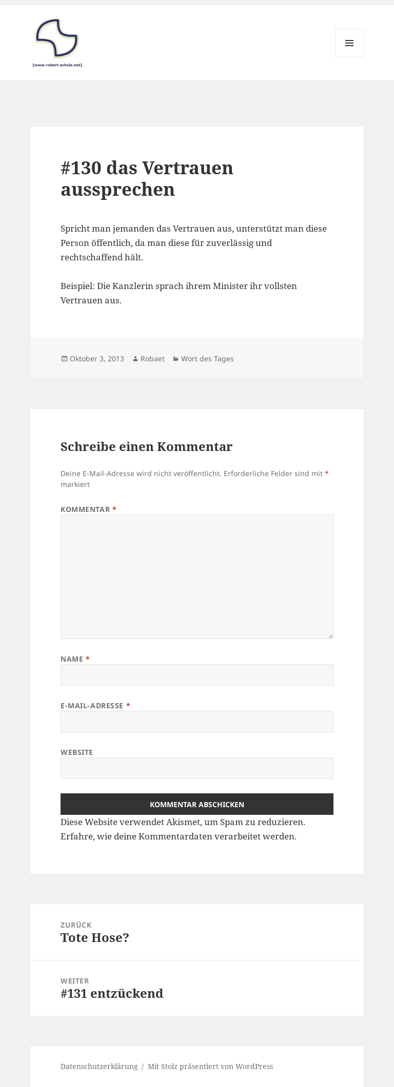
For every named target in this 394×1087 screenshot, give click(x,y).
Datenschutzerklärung (99, 1066)
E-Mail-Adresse (95, 705)
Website (77, 752)
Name (75, 659)
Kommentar (88, 509)
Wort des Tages (207, 358)
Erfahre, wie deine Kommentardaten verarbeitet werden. (179, 836)
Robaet (153, 358)
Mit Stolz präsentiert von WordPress (210, 1066)
